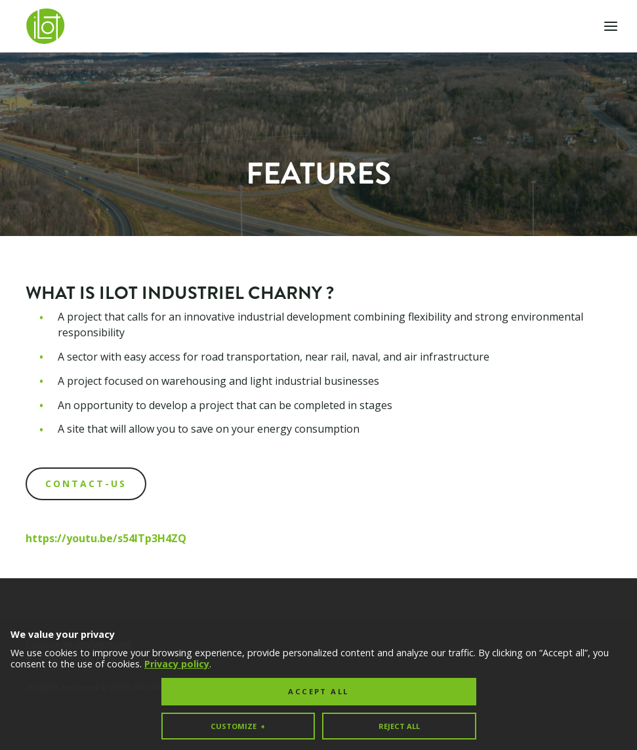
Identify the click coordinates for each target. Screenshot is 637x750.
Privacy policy (176, 643)
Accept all (318, 671)
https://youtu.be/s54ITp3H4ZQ (106, 538)
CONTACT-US (86, 483)
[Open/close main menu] (611, 26)
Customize (238, 705)
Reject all (399, 705)
